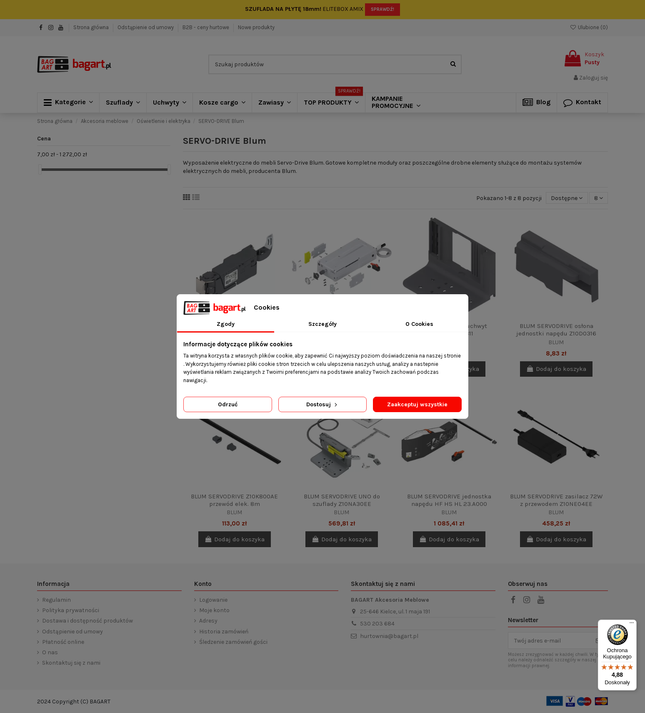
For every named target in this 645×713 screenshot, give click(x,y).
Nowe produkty (256, 27)
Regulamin (56, 599)
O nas (50, 652)
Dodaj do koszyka (556, 369)
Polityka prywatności (70, 610)
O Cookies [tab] (419, 324)
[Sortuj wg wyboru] (567, 198)
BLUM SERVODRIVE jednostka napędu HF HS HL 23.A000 (449, 500)
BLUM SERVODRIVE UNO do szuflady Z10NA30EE (342, 500)
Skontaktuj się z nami (71, 662)
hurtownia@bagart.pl (389, 636)
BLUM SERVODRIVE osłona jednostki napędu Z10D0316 (556, 329)
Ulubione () (589, 27)
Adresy (208, 620)
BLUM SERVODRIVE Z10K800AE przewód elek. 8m (234, 500)
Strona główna (91, 27)
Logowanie (213, 599)
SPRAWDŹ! (382, 9)
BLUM (556, 342)
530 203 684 (377, 623)
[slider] (40, 169)
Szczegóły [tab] (322, 324)
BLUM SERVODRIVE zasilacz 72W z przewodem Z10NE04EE (556, 500)
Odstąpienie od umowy (146, 27)
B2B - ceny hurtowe (206, 27)
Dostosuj (322, 404)
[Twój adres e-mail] (549, 640)
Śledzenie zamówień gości (233, 641)
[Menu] (632, 625)
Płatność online (63, 641)
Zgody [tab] (226, 324)
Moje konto (214, 610)
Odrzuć (228, 404)
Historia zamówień (223, 631)
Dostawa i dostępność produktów (87, 620)
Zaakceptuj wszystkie (417, 404)
